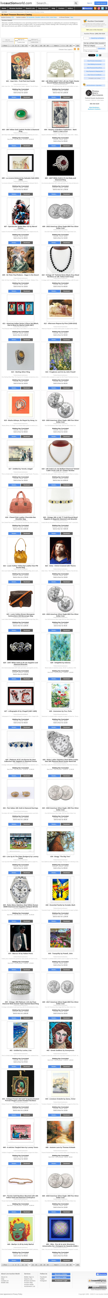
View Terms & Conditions (94, 74)
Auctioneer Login (61, 1280)
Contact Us (5, 1281)
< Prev (5, 45)
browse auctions (16, 8)
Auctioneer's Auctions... (94, 109)
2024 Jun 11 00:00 (21, 41)
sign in (89, 3)
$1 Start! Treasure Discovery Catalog (34, 12)
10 (67, 45)
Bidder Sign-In (29, 1277)
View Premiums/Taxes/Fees (94, 67)
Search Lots (28, 1279)
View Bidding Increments (94, 64)
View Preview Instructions (94, 60)
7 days (71, 17)
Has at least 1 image (90, 51)
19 (44, 45)
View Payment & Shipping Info (94, 71)
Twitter (42, 1279)
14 (33, 45)
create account (101, 3)
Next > (56, 45)
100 (77, 45)
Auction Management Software (98, 1289)
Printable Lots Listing (94, 78)
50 (74, 45)
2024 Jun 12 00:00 (34, 41)
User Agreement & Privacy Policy (11, 1294)
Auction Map (28, 1282)
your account (43, 8)
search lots (30, 8)
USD (12, 17)
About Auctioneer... (94, 107)
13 (29, 45)
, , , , (41, 17)
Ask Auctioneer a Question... (93, 85)
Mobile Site (5, 1282)
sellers (70, 8)
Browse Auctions (29, 1281)
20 (70, 45)
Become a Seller (61, 1277)
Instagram (43, 1281)
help (53, 8)
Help (2, 1279)
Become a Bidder (61, 1274)
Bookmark (27, 97)
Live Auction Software (100, 1283)
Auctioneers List (29, 1286)
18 (41, 45)
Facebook (43, 1277)
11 (23, 45)
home (4, 8)
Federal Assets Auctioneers (94, 94)
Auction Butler (29, 1284)
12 (26, 45)
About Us (4, 1277)
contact (61, 8)
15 (36, 45)
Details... (14, 97)
